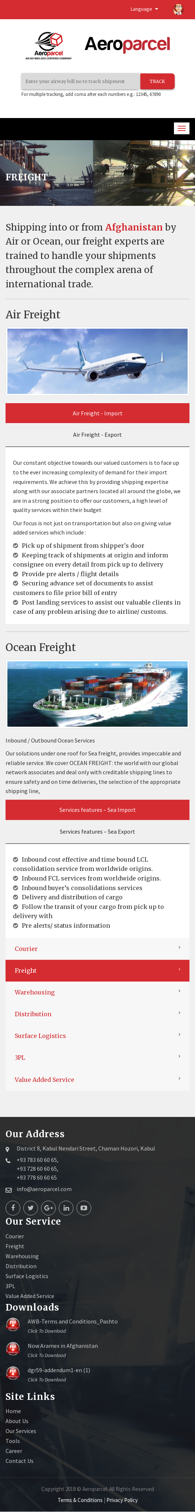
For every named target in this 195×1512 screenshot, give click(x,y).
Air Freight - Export (97, 435)
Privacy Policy (122, 1500)
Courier (26, 949)
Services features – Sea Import (97, 810)
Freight (26, 971)
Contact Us (20, 1461)
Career (14, 1451)
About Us (17, 1421)
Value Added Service (44, 1080)
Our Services (21, 1431)
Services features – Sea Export (97, 831)
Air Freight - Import (98, 413)
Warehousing (35, 992)
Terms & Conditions (81, 1500)
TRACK (157, 81)
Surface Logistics (40, 1036)
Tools (13, 1441)
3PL (20, 1058)
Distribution (33, 1014)
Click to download (47, 1331)
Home (13, 1411)
